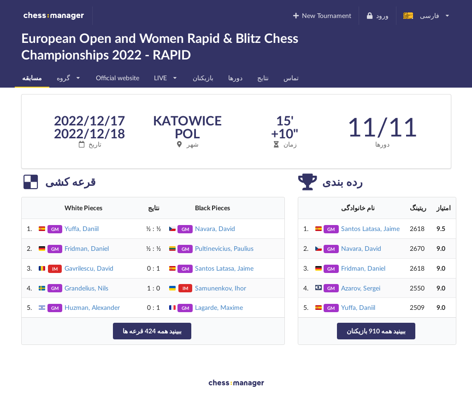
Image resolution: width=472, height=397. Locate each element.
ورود (377, 15)
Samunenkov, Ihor (220, 288)
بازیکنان (203, 78)
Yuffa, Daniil (82, 228)
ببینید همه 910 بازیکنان (376, 331)
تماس (291, 78)
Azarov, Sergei (360, 288)
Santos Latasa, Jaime (224, 268)
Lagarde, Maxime (219, 307)
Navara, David (215, 228)
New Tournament (321, 15)
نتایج (263, 78)
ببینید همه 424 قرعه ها (152, 331)
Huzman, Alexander (92, 307)
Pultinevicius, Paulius (224, 248)
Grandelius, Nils (86, 288)
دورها (235, 78)
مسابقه (32, 78)
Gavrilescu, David (89, 268)
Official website (117, 78)
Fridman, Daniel (87, 248)
